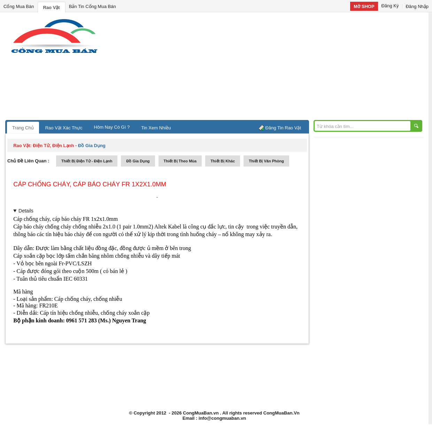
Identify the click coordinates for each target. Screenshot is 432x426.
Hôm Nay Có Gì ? (112, 127)
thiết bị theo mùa (180, 161)
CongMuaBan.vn (201, 413)
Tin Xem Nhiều (156, 127)
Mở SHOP (364, 6)
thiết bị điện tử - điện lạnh (86, 161)
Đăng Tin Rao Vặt (283, 127)
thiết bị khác (222, 161)
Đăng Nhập (417, 6)
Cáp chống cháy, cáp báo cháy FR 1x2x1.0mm (89, 184)
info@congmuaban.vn (222, 418)
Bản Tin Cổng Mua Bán (92, 6)
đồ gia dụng (137, 161)
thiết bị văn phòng (266, 161)
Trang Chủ (23, 127)
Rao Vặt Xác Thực (64, 127)
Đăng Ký (390, 5)
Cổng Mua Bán (18, 6)
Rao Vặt (51, 7)
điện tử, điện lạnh (53, 145)
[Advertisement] (275, 67)
